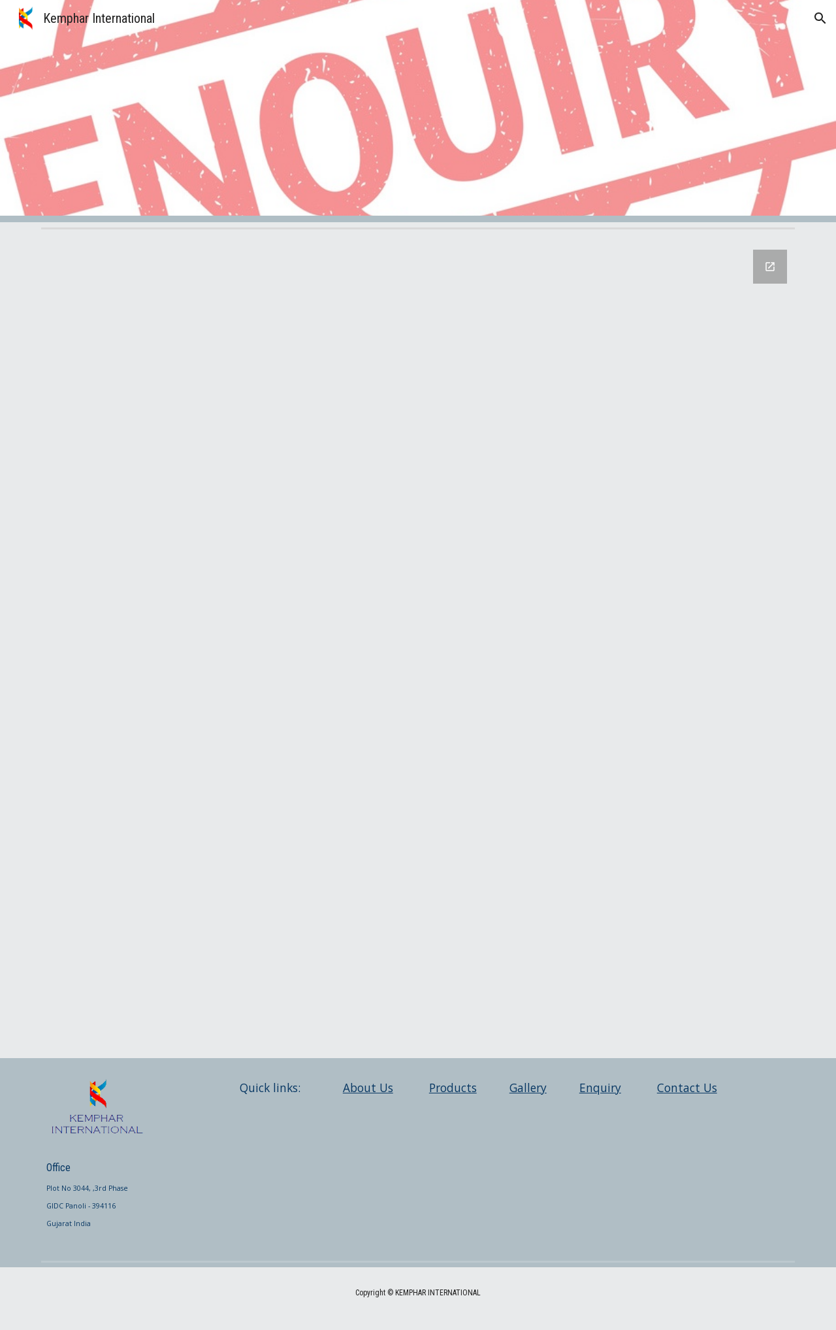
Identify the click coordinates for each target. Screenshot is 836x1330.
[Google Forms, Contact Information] (418, 646)
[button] (820, 18)
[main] (96, 1189)
